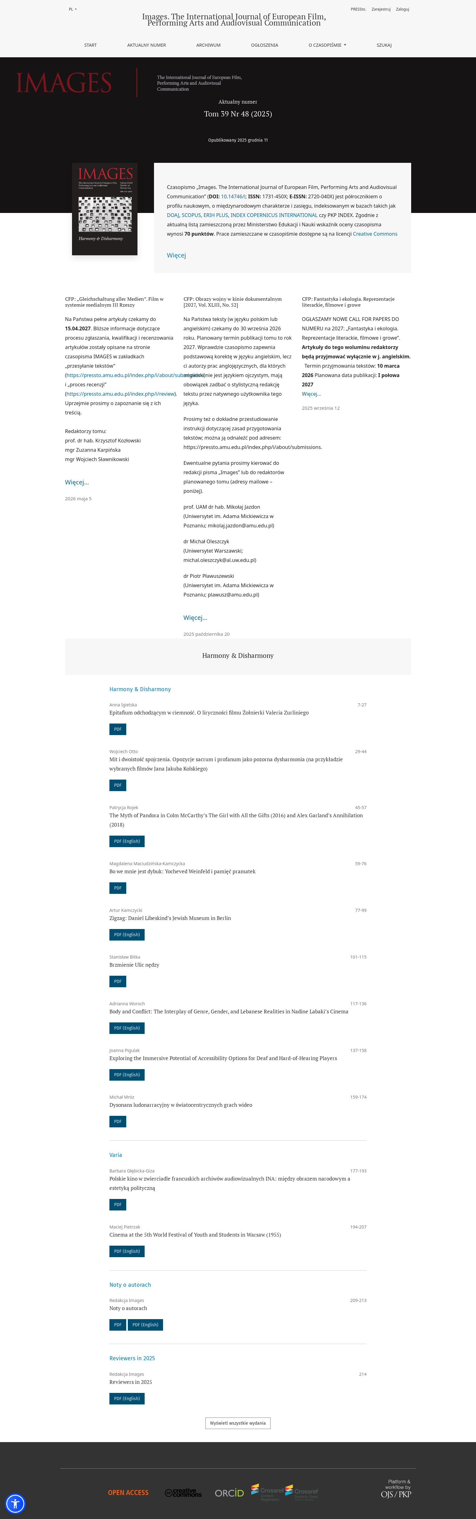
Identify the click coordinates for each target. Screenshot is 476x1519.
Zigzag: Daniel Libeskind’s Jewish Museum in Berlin (170, 918)
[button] (15, 1504)
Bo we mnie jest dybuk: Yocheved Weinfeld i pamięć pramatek (182, 871)
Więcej (176, 255)
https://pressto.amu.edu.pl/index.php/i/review (120, 393)
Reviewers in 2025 (130, 1381)
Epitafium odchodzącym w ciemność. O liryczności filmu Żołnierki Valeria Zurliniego (209, 712)
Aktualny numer (146, 45)
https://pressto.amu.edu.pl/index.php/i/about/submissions (135, 375)
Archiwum (208, 45)
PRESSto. (358, 9)
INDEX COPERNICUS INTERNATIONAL (274, 215)
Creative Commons (375, 233)
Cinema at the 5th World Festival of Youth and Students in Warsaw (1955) (195, 1234)
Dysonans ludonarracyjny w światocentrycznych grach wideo (180, 1104)
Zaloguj (402, 9)
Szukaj (384, 45)
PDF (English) (127, 841)
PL (75, 9)
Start (90, 45)
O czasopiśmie (326, 45)
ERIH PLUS (216, 215)
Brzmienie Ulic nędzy (134, 964)
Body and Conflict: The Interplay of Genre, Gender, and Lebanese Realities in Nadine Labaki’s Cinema (229, 1011)
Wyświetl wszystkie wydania (238, 1423)
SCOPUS (191, 215)
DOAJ (173, 215)
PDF (118, 729)
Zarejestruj (381, 9)
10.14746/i (233, 196)
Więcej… (77, 482)
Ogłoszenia (264, 45)
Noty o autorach (128, 1308)
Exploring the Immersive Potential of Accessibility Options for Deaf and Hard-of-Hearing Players (223, 1058)
